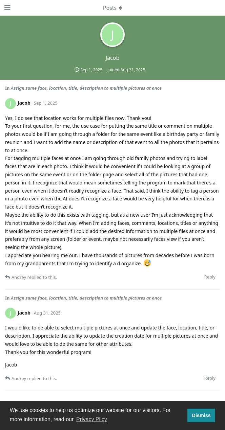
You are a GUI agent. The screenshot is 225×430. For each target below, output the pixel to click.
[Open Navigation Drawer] (7, 8)
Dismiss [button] (201, 415)
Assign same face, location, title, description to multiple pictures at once (86, 88)
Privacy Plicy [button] (91, 419)
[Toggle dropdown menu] (112, 8)
